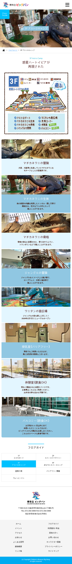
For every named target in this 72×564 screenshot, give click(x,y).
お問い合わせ (53, 537)
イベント (18, 528)
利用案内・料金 (53, 528)
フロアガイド (53, 523)
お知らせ (18, 537)
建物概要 (18, 546)
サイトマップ (53, 551)
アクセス (18, 532)
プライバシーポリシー (53, 546)
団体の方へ (53, 532)
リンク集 (18, 551)
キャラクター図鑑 (53, 542)
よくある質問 (18, 542)
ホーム (18, 523)
